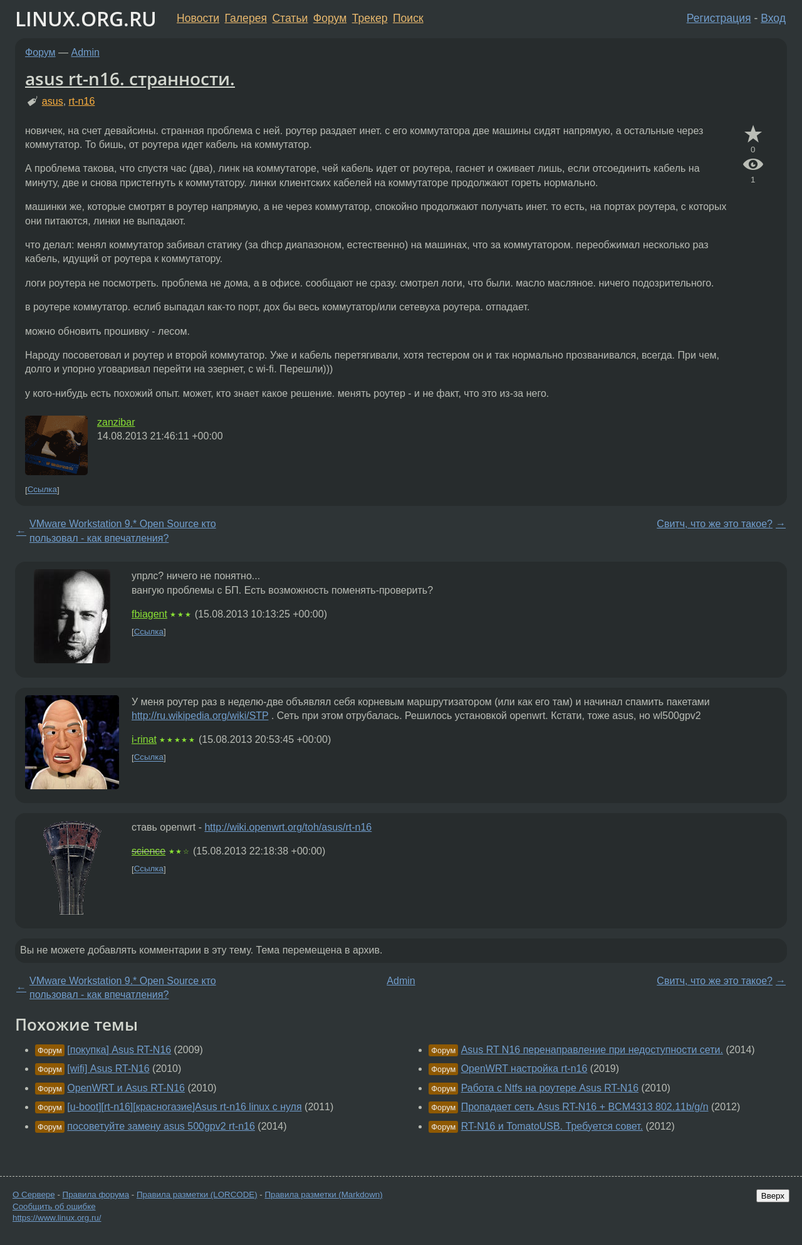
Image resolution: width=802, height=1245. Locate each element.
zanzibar (116, 422)
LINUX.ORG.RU (86, 18)
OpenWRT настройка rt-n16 (524, 1068)
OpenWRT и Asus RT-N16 (126, 1088)
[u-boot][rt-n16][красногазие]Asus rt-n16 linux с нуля (184, 1106)
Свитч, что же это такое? (715, 523)
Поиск (408, 18)
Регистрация (719, 18)
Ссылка (42, 490)
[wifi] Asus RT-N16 (108, 1068)
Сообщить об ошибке (54, 1206)
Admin (85, 52)
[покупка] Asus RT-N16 (119, 1049)
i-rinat (144, 739)
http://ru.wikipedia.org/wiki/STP (200, 715)
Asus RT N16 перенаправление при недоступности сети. (592, 1049)
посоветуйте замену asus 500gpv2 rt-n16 (161, 1126)
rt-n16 (82, 101)
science (148, 851)
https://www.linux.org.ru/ (57, 1217)
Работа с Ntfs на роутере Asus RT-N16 (550, 1088)
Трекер (370, 18)
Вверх (772, 1195)
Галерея (246, 18)
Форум (329, 18)
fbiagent (149, 614)
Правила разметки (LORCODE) (197, 1194)
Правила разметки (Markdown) (323, 1194)
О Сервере (34, 1194)
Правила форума (96, 1194)
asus (52, 101)
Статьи (290, 18)
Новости (198, 18)
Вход (773, 18)
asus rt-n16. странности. (130, 78)
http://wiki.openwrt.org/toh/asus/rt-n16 (288, 827)
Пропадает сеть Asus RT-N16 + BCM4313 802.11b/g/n (585, 1106)
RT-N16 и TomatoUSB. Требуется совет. (552, 1126)
